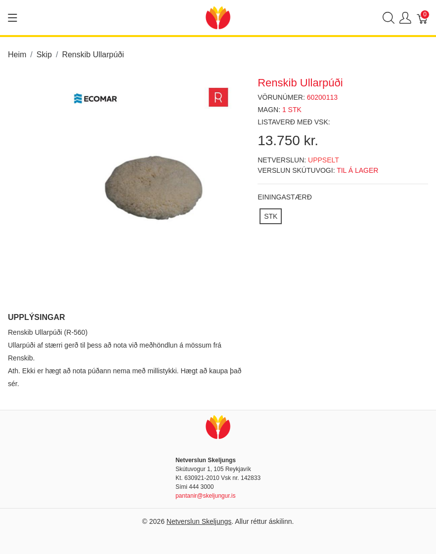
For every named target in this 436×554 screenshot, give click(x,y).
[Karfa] (422, 17)
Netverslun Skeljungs (199, 521)
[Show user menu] (405, 17)
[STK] (271, 216)
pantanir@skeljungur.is (205, 495)
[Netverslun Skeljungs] (218, 17)
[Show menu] (12, 18)
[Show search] (388, 17)
